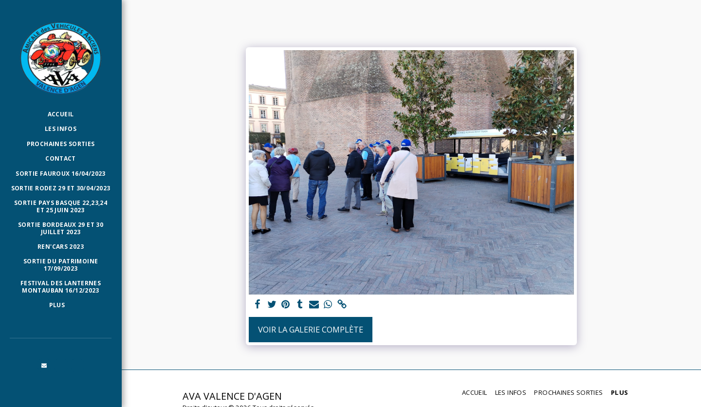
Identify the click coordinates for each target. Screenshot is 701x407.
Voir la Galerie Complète (310, 329)
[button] (44, 365)
